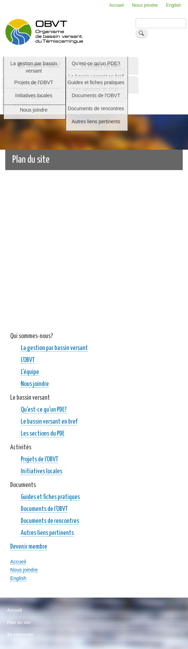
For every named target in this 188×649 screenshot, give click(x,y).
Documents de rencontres (50, 521)
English (173, 5)
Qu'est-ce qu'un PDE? (44, 409)
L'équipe (30, 372)
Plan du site (19, 622)
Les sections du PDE (42, 433)
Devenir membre (31, 103)
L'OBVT (28, 360)
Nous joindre (145, 5)
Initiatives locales (41, 471)
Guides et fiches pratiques (50, 497)
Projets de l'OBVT (39, 459)
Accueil (116, 5)
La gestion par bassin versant (54, 348)
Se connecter (20, 634)
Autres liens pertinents (47, 533)
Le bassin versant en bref (49, 421)
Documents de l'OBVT (44, 509)
